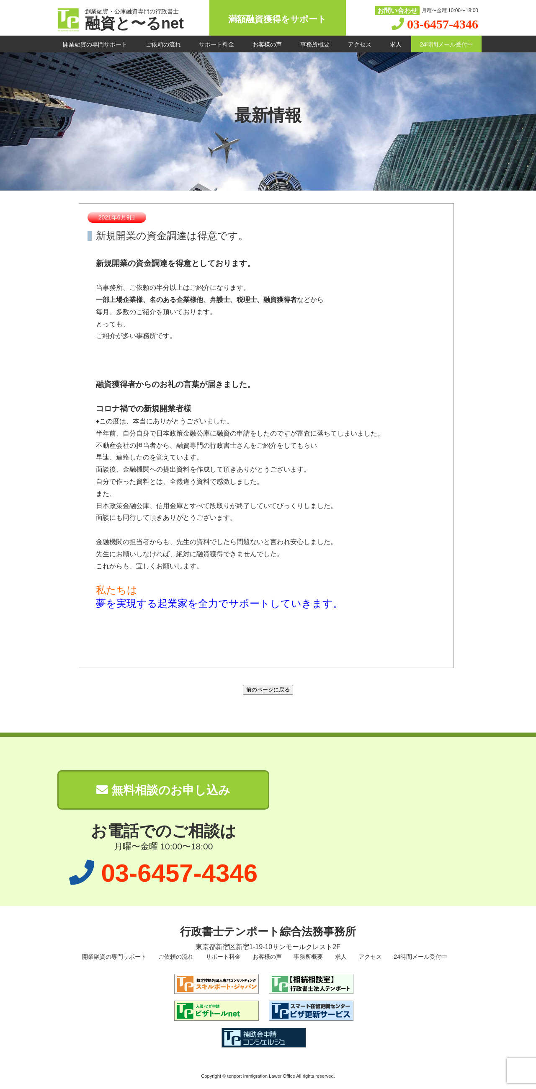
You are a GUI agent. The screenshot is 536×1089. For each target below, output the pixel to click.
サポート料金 (216, 44)
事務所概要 (315, 44)
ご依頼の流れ (163, 44)
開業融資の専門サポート (95, 44)
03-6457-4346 (442, 24)
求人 (396, 44)
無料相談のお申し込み (163, 790)
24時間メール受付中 (446, 44)
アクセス (359, 44)
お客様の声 (267, 44)
